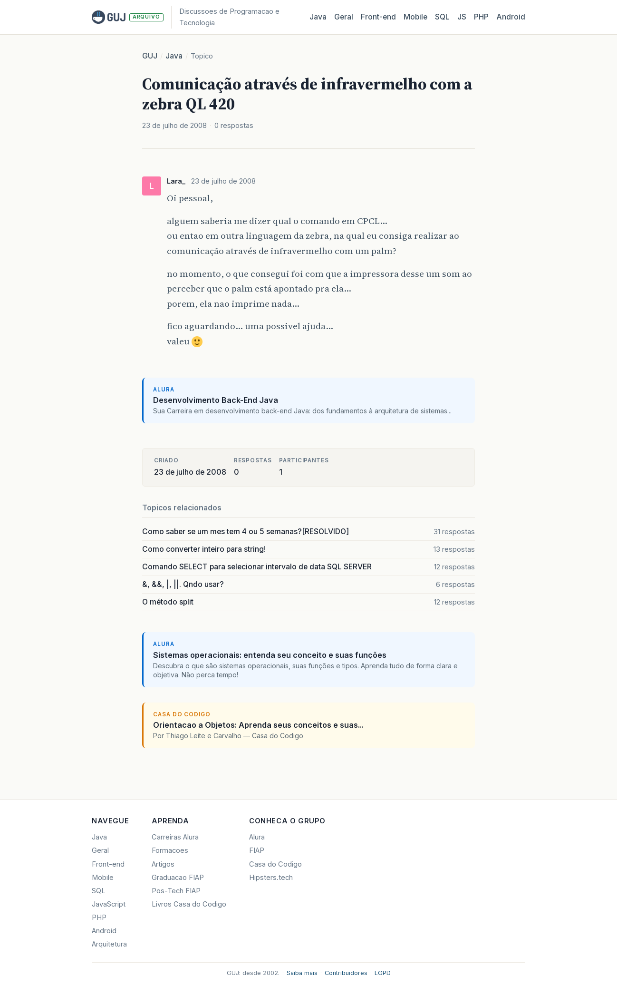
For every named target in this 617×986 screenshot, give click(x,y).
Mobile (415, 16)
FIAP (256, 850)
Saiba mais (302, 972)
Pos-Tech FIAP (176, 891)
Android (510, 16)
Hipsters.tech (271, 877)
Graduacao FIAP (178, 877)
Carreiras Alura (175, 837)
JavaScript (108, 904)
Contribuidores (346, 972)
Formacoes (170, 850)
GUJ (149, 55)
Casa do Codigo (275, 864)
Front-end (108, 864)
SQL (442, 16)
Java (318, 16)
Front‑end (378, 16)
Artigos (163, 864)
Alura (257, 837)
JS (461, 16)
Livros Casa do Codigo (189, 904)
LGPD (383, 972)
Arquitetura (109, 944)
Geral (343, 16)
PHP (481, 16)
